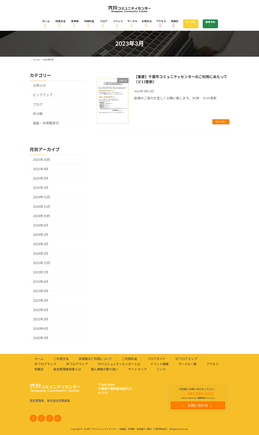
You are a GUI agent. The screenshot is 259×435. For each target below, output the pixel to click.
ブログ (38, 104)
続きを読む (220, 121)
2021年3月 (40, 319)
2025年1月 (40, 188)
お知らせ (39, 85)
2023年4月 (40, 291)
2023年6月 (40, 282)
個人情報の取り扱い (104, 369)
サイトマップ (137, 369)
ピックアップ (42, 95)
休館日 (39, 369)
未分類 (38, 114)
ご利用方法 (61, 359)
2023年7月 (40, 272)
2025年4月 (40, 169)
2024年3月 (40, 244)
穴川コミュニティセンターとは (119, 364)
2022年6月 (40, 310)
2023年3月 (40, 300)
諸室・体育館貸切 (46, 123)
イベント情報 (159, 364)
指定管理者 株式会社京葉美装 (50, 400)
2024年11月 (41, 206)
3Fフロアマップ (77, 364)
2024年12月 (41, 197)
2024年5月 (40, 235)
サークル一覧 (187, 364)
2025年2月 (40, 178)
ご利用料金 (129, 359)
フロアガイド (156, 359)
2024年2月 (40, 253)
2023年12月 (41, 263)
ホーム (39, 359)
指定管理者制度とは (67, 369)
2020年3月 (40, 338)
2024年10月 (41, 216)
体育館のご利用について (95, 359)
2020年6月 (40, 328)
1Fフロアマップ (186, 359)
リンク (161, 369)
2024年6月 (40, 225)
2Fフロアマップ (45, 364)
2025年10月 (41, 159)
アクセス (212, 364)
